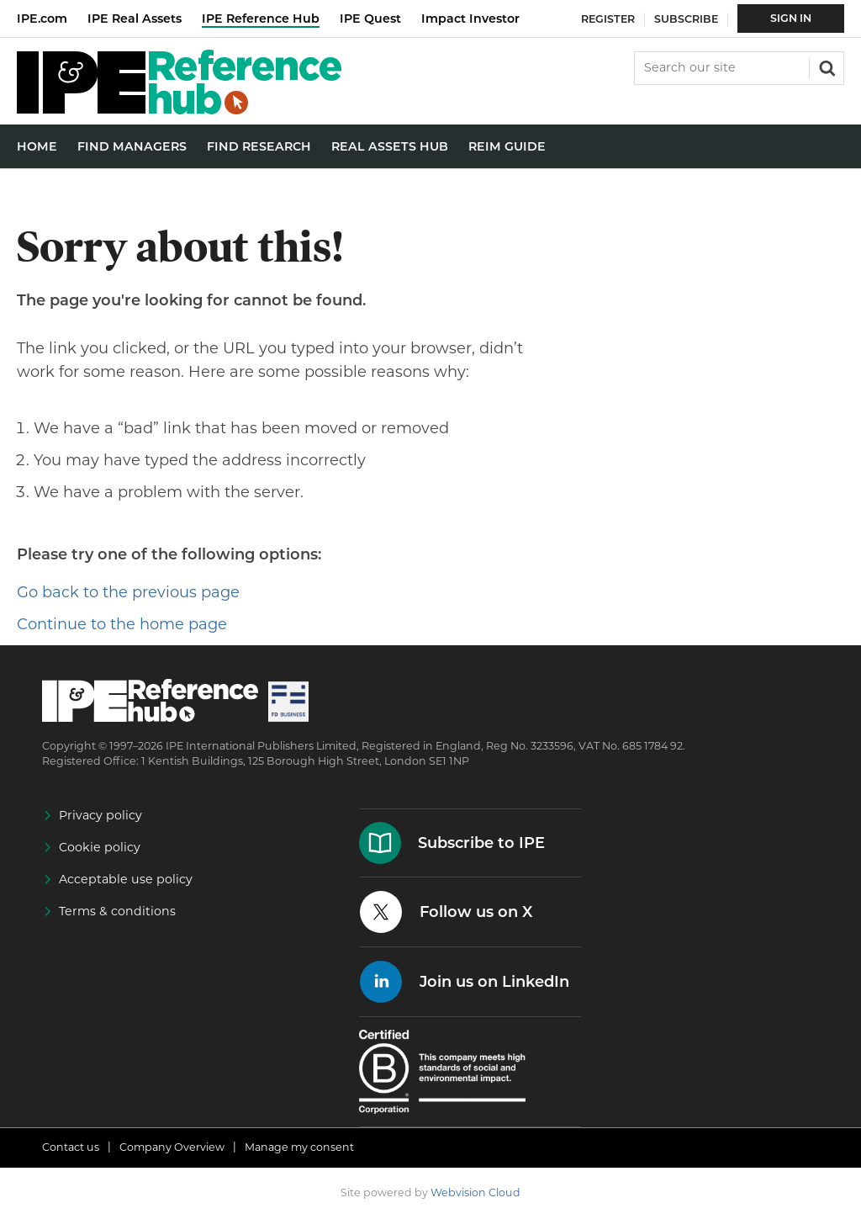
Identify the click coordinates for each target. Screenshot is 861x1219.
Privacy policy (100, 815)
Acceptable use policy (126, 879)
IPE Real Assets (134, 18)
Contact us (70, 1147)
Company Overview (171, 1147)
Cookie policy (99, 847)
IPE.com (42, 18)
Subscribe (686, 19)
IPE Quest (370, 18)
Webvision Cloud (475, 1192)
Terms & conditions (117, 911)
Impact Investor (470, 18)
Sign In (790, 18)
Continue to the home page (122, 624)
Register (608, 19)
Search (826, 66)
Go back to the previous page (128, 592)
